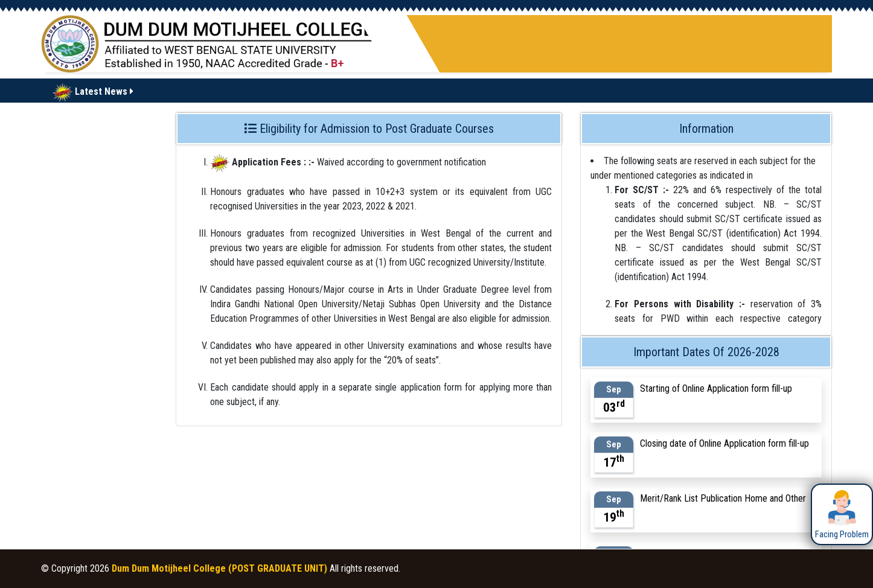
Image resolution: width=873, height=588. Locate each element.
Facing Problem (842, 514)
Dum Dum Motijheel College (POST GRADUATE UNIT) (219, 568)
